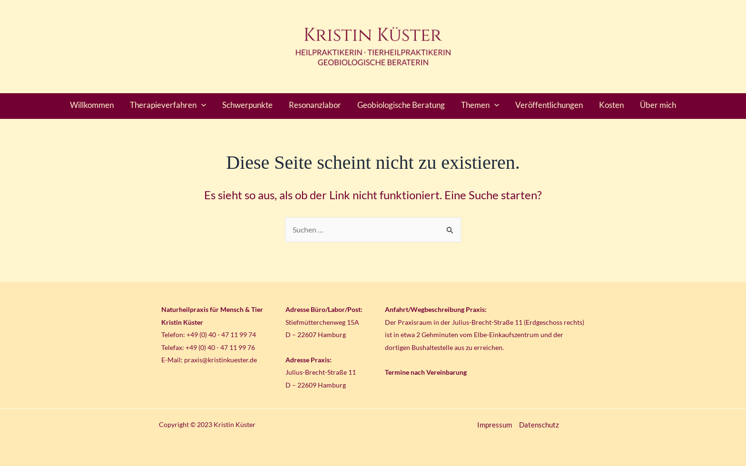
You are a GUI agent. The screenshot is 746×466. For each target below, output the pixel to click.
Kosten (611, 105)
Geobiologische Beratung (401, 105)
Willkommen (92, 105)
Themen (480, 105)
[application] (201, 105)
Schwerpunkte (247, 105)
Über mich (658, 105)
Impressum (494, 424)
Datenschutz (539, 424)
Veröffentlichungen (549, 105)
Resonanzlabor (315, 105)
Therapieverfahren (168, 105)
